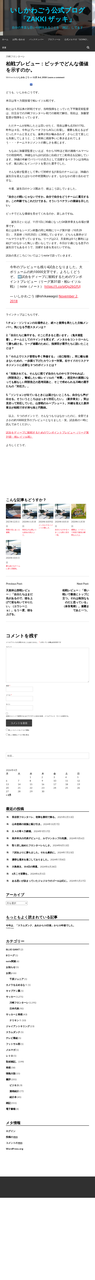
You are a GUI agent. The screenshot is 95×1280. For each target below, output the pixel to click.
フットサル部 (13, 1043)
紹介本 (13, 1097)
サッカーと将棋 (14, 1014)
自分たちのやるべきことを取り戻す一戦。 (62, 532)
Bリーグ (10, 955)
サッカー (10, 996)
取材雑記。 (12, 1061)
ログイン (10, 1131)
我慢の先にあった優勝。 (13, 531)
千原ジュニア (17, 978)
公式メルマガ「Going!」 (76, 39)
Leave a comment (56, 77)
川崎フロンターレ (15, 56)
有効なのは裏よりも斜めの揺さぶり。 (29, 532)
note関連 (11, 961)
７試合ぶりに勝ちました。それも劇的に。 (34, 852)
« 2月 (8, 794)
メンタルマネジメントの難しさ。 (46, 526)
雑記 (8, 1103)
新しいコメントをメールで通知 (18, 730)
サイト (8, 704)
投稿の (12, 1136)
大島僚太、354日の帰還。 (26, 866)
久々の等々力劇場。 (22, 831)
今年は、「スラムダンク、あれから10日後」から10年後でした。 (40, 925)
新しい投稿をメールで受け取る (18, 735)
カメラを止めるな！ (16, 984)
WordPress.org (14, 1148)
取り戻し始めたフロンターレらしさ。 (32, 845)
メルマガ (10, 1049)
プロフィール (54, 39)
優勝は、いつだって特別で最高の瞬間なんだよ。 (78, 532)
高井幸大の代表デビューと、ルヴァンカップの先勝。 (40, 838)
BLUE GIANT (13, 949)
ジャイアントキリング (18, 1026)
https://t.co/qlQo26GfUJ (62, 286)
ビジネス (14, 1085)
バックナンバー (36, 39)
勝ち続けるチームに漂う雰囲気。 (13, 567)
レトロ (9, 1055)
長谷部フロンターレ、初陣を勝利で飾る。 (34, 817)
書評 (8, 1079)
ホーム (5, 39)
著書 (4, 47)
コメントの (14, 1142)
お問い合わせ (18, 39)
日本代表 (14, 1008)
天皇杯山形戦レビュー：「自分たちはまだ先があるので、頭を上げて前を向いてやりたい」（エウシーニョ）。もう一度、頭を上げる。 (19, 602)
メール (9, 695)
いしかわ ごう (22, 77)
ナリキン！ (15, 1020)
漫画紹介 (14, 1091)
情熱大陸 (10, 1073)
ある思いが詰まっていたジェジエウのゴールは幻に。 (40, 880)
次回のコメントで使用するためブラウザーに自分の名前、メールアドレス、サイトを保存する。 (38, 716)
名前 (8, 686)
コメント (9, 647)
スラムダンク (13, 1032)
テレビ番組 (12, 1038)
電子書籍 (10, 1108)
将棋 (8, 1067)
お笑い (9, 973)
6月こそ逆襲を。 (21, 873)
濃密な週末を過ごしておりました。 (31, 859)
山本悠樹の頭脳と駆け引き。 (27, 824)
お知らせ (10, 967)
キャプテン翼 (13, 990)
